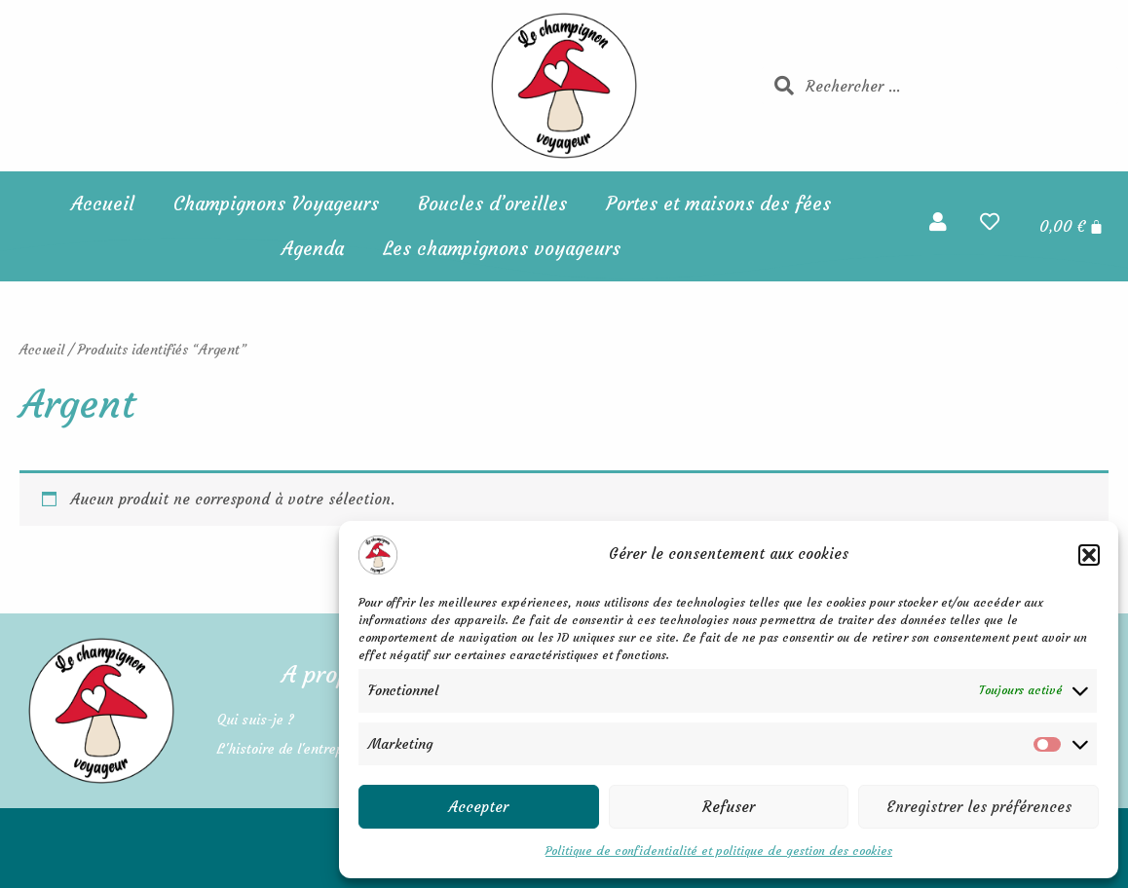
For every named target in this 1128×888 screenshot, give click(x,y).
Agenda (313, 248)
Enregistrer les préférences (979, 806)
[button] (1089, 555)
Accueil (102, 203)
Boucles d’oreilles (492, 203)
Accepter (478, 806)
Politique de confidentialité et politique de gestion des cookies (718, 850)
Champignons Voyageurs (276, 203)
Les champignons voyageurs (501, 248)
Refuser (728, 806)
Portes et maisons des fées (718, 203)
